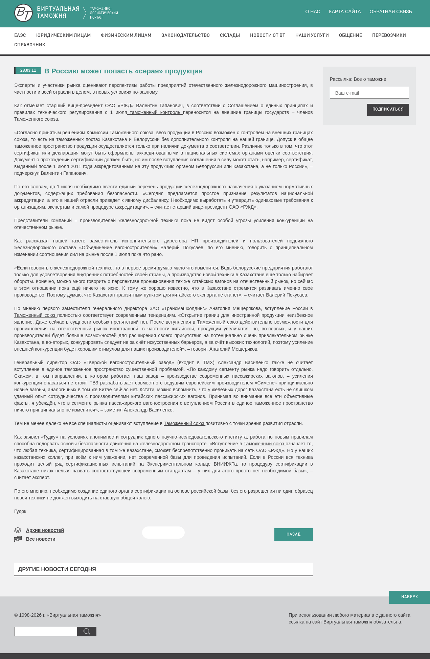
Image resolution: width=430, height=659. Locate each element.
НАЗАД (294, 535)
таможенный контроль (155, 112)
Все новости (40, 539)
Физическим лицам (126, 35)
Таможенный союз (35, 315)
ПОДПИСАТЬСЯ (388, 110)
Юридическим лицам (63, 35)
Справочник (29, 45)
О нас (312, 11)
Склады (230, 35)
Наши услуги (312, 35)
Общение (350, 35)
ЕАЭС (20, 35)
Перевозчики (389, 35)
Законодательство (185, 35)
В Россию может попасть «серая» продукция (123, 71)
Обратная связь (391, 11)
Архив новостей (45, 530)
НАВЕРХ (409, 597)
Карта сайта (345, 11)
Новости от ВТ (267, 35)
